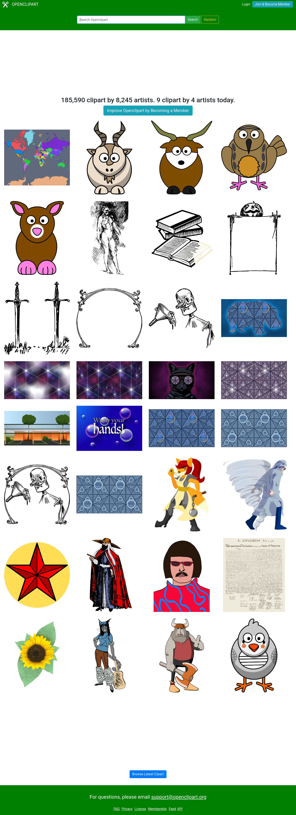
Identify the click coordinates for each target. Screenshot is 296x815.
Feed (172, 809)
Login (246, 4)
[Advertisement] (148, 65)
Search (193, 20)
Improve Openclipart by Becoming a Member (148, 110)
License (140, 809)
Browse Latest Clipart (148, 774)
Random (210, 20)
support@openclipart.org (178, 797)
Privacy (127, 809)
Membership (157, 809)
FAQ (117, 809)
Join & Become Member (272, 4)
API (179, 809)
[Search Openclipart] (131, 20)
